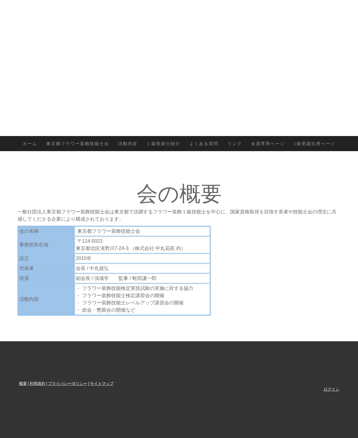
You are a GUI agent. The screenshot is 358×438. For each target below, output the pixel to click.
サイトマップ (102, 383)
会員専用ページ (268, 143)
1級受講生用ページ (314, 143)
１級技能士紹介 (163, 143)
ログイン (331, 389)
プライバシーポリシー (67, 383)
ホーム (30, 143)
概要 (23, 383)
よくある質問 (203, 143)
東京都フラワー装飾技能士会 (77, 143)
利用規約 (37, 383)
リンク (234, 143)
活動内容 (127, 143)
